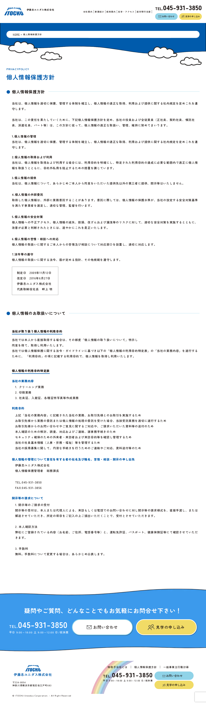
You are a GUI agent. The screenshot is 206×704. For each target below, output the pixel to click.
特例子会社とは (117, 667)
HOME (16, 34)
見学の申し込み (190, 16)
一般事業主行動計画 (176, 667)
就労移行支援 (142, 11)
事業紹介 (98, 11)
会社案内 (86, 11)
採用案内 (109, 11)
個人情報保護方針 (145, 667)
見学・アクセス (124, 11)
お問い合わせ (166, 16)
